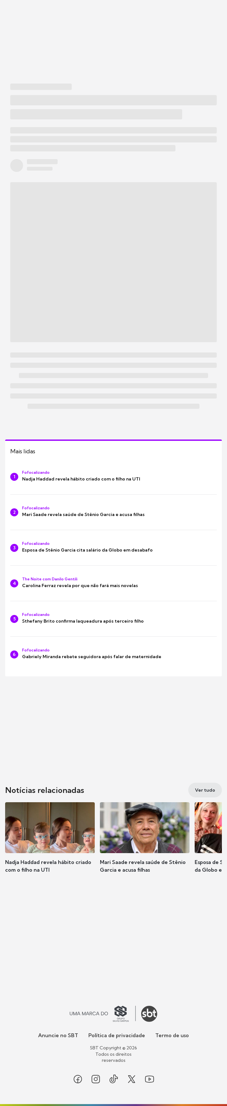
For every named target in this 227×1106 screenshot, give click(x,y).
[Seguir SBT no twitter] (131, 1079)
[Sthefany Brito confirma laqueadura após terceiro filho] (113, 618)
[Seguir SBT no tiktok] (114, 1079)
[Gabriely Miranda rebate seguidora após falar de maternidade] (113, 654)
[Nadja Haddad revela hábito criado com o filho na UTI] (113, 476)
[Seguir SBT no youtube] (149, 1079)
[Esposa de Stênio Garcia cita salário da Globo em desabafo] (113, 547)
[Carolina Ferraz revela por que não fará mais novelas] (113, 583)
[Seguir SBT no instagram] (96, 1079)
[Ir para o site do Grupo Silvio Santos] (103, 1014)
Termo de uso (172, 1035)
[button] (50, 843)
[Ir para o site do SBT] (149, 1014)
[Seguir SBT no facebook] (78, 1079)
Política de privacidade (116, 1035)
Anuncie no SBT (58, 1035)
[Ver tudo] (205, 790)
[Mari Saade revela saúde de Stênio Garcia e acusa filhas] (113, 512)
